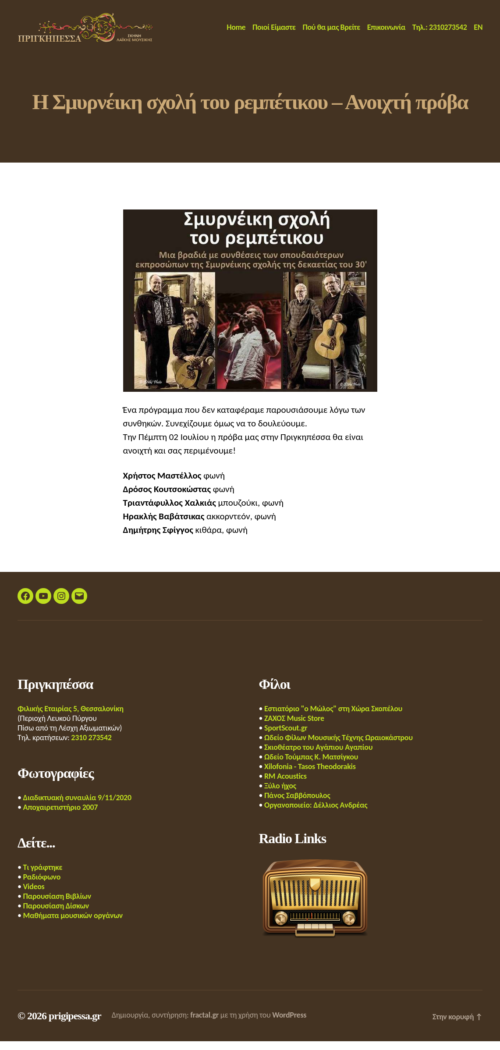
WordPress (289, 1024)
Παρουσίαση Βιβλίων (57, 905)
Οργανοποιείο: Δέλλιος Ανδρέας (315, 814)
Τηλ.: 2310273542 (439, 31)
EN (478, 31)
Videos (34, 895)
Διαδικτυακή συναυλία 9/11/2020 (77, 806)
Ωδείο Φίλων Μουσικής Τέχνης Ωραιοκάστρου (338, 746)
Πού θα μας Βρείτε (331, 31)
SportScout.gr (285, 736)
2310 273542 (91, 746)
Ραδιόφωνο (42, 885)
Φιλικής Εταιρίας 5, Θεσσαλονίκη (71, 717)
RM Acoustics (285, 785)
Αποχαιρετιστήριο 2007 (60, 816)
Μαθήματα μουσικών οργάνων (73, 924)
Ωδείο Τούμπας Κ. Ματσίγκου (311, 765)
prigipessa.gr (75, 1024)
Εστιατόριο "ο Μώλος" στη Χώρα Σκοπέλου (333, 717)
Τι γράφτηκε (43, 876)
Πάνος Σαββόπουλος (297, 804)
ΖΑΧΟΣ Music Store (294, 727)
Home (236, 31)
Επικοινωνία (386, 31)
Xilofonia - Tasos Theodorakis (310, 775)
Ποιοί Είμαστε (273, 31)
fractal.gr (204, 1024)
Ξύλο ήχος (280, 794)
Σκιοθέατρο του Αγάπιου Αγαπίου (318, 756)
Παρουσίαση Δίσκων (56, 914)
